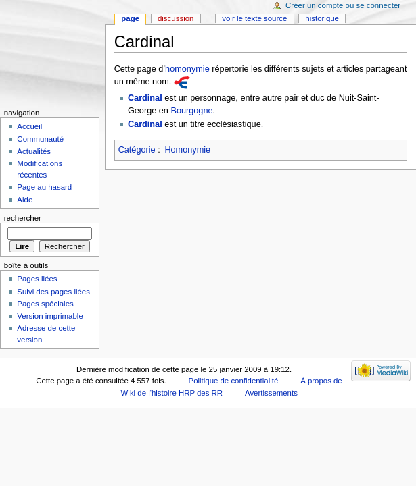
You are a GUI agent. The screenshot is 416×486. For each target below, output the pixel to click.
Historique (322, 18)
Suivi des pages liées (53, 292)
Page (130, 18)
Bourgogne (191, 110)
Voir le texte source (254, 18)
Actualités (34, 151)
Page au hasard (44, 187)
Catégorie (137, 150)
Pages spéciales (45, 304)
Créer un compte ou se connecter (342, 5)
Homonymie (187, 150)
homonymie (187, 69)
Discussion (175, 18)
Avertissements (271, 393)
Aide (24, 200)
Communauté (40, 139)
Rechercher (22, 218)
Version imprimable (50, 316)
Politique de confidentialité (234, 381)
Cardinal (145, 98)
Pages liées (37, 279)
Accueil (29, 126)
